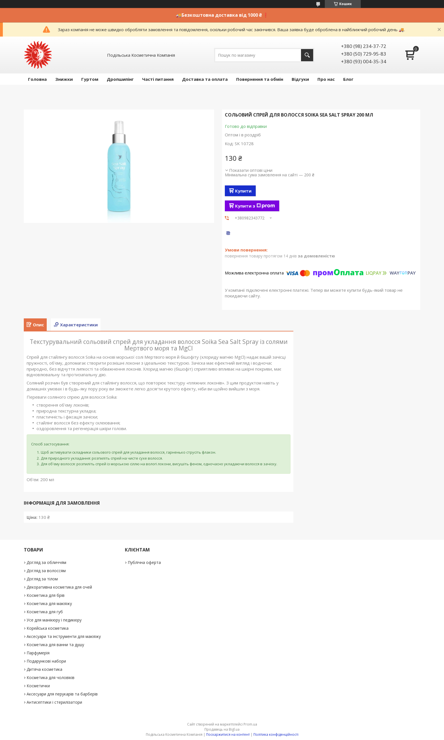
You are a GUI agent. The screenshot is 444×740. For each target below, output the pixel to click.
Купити (243, 191)
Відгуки (300, 79)
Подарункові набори (46, 661)
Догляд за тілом (42, 579)
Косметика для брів (46, 595)
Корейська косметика (48, 628)
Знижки (64, 79)
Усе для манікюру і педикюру (54, 620)
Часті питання (158, 79)
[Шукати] (307, 55)
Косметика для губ (45, 611)
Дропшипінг (120, 79)
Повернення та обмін (259, 79)
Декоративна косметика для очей (59, 587)
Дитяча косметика (44, 669)
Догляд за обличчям (46, 562)
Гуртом (89, 79)
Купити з (255, 206)
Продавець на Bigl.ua (222, 729)
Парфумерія (38, 653)
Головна (37, 79)
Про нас (326, 79)
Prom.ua (250, 724)
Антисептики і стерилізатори (54, 702)
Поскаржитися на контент (228, 734)
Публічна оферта (144, 562)
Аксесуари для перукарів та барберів (62, 694)
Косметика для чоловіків (50, 677)
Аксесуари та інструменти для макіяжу (64, 636)
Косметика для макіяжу (49, 603)
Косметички (38, 685)
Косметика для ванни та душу (55, 644)
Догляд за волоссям (46, 570)
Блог (348, 79)
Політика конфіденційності (275, 734)
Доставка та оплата (205, 79)
